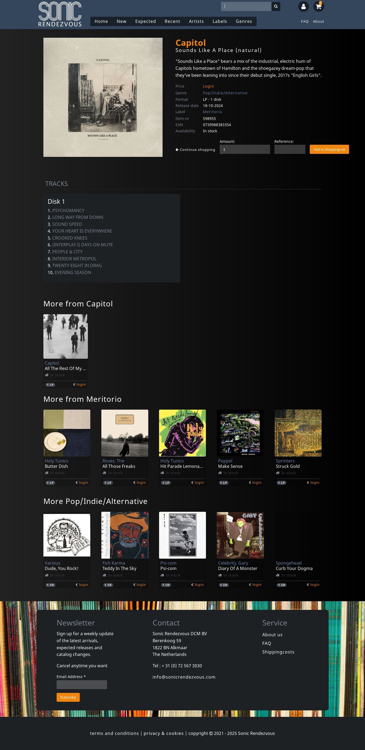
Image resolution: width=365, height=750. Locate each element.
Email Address (71, 676)
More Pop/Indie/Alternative (95, 501)
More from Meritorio (82, 399)
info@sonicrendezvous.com (184, 677)
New (122, 21)
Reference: (284, 141)
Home (101, 21)
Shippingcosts (278, 652)
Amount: (227, 141)
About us (272, 635)
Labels (220, 21)
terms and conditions (114, 733)
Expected (145, 21)
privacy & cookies (164, 733)
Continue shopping (195, 149)
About (318, 21)
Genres (244, 21)
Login (208, 86)
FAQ (305, 21)
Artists (196, 21)
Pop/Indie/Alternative (225, 92)
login (81, 384)
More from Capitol (78, 303)
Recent (172, 21)
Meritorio (212, 111)
